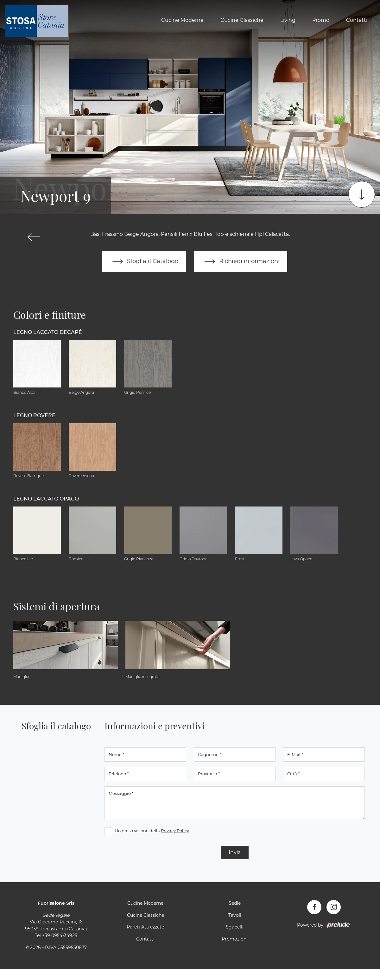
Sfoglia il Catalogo (144, 261)
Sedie (235, 903)
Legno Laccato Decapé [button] (47, 332)
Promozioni (235, 939)
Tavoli (234, 915)
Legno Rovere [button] (34, 415)
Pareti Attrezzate (145, 927)
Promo (320, 20)
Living (287, 20)
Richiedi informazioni (241, 261)
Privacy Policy (175, 830)
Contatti (356, 20)
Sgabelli (235, 927)
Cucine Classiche (241, 20)
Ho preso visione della (152, 830)
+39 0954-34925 (59, 935)
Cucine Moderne (182, 20)
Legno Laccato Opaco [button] (46, 499)
